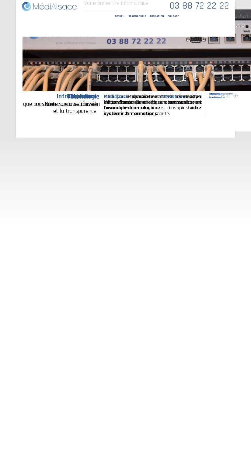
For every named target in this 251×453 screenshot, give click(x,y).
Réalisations (137, 16)
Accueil (120, 16)
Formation (157, 16)
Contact (173, 16)
